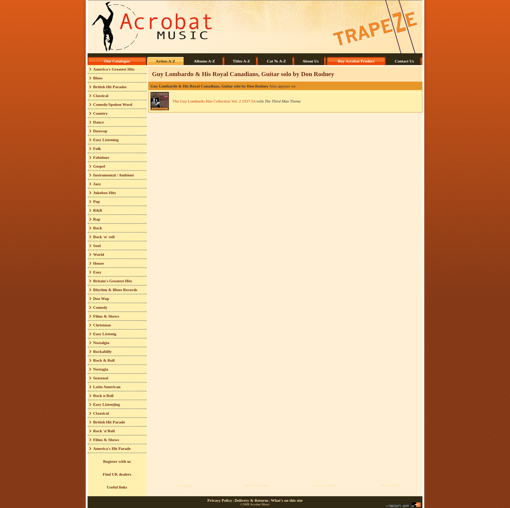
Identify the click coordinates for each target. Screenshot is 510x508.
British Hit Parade (109, 422)
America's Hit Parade (112, 448)
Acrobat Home (256, 485)
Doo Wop (101, 298)
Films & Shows (106, 316)
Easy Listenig (104, 334)
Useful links (117, 487)
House (98, 263)
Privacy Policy (220, 500)
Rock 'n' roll (103, 237)
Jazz (97, 184)
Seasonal (100, 378)
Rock (97, 228)
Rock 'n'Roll (104, 431)
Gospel (99, 166)
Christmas (102, 325)
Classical (101, 95)
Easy (97, 272)
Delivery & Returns (251, 500)
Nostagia (100, 369)
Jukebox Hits (104, 192)
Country (100, 113)
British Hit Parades (110, 87)
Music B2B (390, 485)
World (98, 254)
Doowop (100, 131)
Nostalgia (101, 342)
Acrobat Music (325, 485)
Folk (97, 148)
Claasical (101, 413)
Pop (96, 201)
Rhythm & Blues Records (115, 289)
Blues (98, 78)
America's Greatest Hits (114, 69)
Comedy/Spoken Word (112, 104)
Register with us (117, 461)
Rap (96, 219)
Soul (97, 245)
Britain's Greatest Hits (112, 281)
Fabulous (101, 157)
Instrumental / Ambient (113, 175)
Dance (98, 122)
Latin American (106, 386)
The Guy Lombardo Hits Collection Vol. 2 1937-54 (214, 101)
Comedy (100, 307)
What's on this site (287, 500)
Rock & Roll (104, 360)
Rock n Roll (103, 395)
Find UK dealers (117, 474)
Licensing (183, 485)
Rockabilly (102, 351)
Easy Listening (105, 139)
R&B (97, 210)
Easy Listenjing (106, 404)
